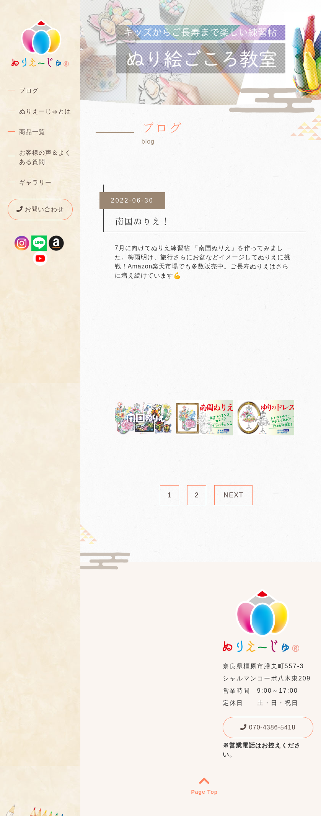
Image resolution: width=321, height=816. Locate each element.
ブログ (29, 90)
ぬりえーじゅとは (45, 111)
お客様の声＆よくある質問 (45, 157)
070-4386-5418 (267, 727)
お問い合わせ (40, 209)
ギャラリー (35, 182)
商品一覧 (32, 132)
